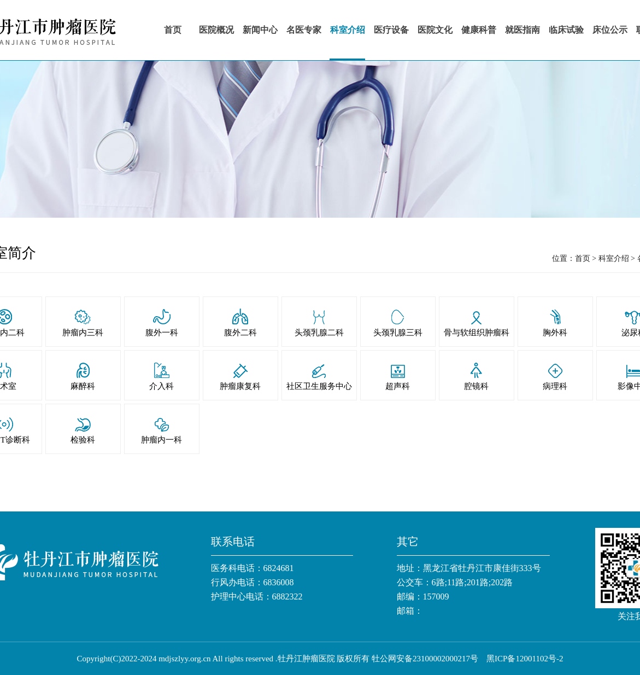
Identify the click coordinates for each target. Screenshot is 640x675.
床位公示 (609, 29)
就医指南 (522, 29)
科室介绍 (347, 29)
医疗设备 (391, 29)
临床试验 (566, 29)
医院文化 (435, 29)
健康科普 (478, 29)
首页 (172, 29)
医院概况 (216, 29)
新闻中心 (260, 29)
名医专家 (303, 29)
